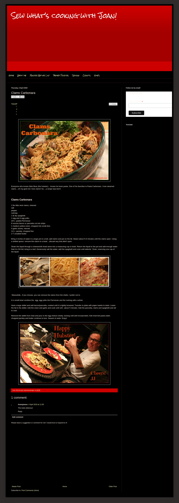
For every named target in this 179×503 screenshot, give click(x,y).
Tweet (13, 104)
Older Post (113, 486)
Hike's (97, 75)
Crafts (87, 75)
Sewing (75, 75)
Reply (20, 411)
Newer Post (16, 486)
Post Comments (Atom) (30, 490)
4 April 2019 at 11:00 (36, 404)
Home (11, 75)
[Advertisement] (89, 51)
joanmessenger (29, 390)
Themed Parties (61, 75)
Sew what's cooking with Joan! (64, 15)
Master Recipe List (40, 75)
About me (21, 75)
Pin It (16, 109)
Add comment (17, 417)
